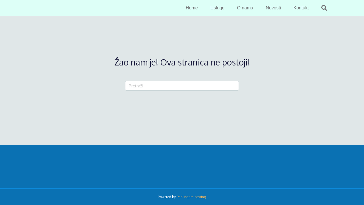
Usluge (217, 7)
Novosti (273, 7)
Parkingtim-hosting (191, 197)
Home (192, 7)
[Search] (321, 8)
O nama (245, 7)
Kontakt (301, 7)
